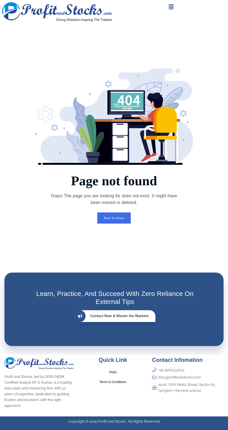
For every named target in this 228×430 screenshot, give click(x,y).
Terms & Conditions (112, 382)
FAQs (113, 372)
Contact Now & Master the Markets (111, 316)
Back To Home (114, 218)
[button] (171, 6)
